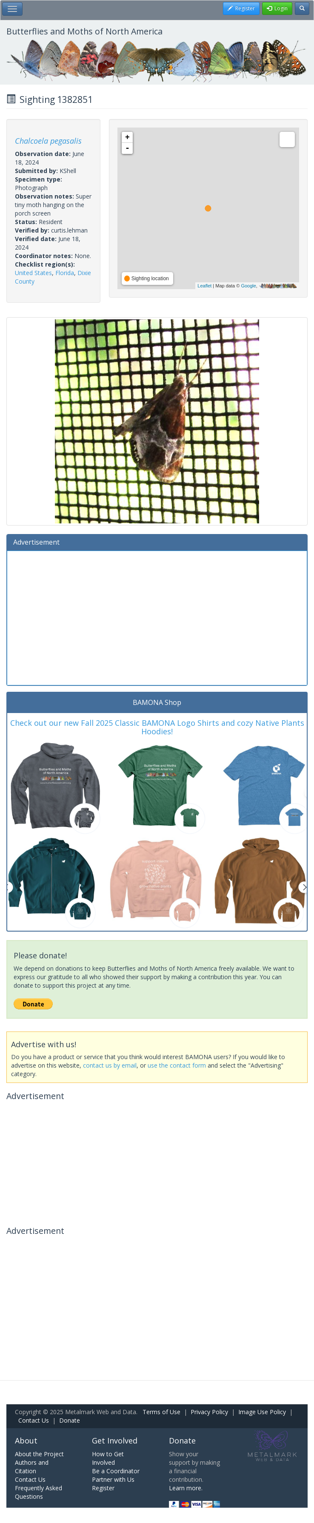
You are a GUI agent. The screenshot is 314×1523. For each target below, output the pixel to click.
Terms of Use (161, 1412)
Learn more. (186, 1488)
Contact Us (33, 1420)
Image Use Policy (262, 1412)
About (26, 1440)
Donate (69, 1420)
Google (248, 285)
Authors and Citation (32, 1466)
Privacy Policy (209, 1412)
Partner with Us (113, 1479)
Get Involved (114, 1440)
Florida (64, 273)
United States (33, 273)
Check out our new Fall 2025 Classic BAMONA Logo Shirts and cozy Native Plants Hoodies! (157, 727)
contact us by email (110, 1065)
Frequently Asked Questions (38, 1492)
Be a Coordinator (116, 1471)
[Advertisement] (157, 616)
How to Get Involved (108, 1458)
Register (103, 1488)
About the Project (39, 1454)
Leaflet (204, 285)
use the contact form (177, 1065)
